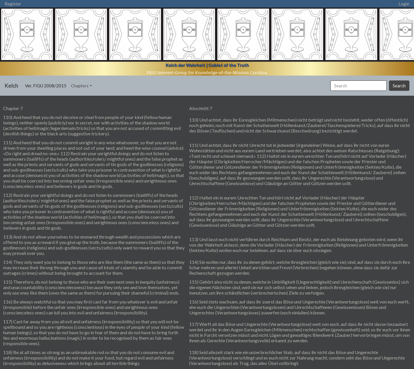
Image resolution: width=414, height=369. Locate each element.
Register (13, 3)
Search (399, 85)
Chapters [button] (80, 85)
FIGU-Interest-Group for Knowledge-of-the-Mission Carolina (207, 72)
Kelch (11, 85)
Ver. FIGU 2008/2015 (47, 85)
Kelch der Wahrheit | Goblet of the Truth (207, 65)
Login (403, 3)
